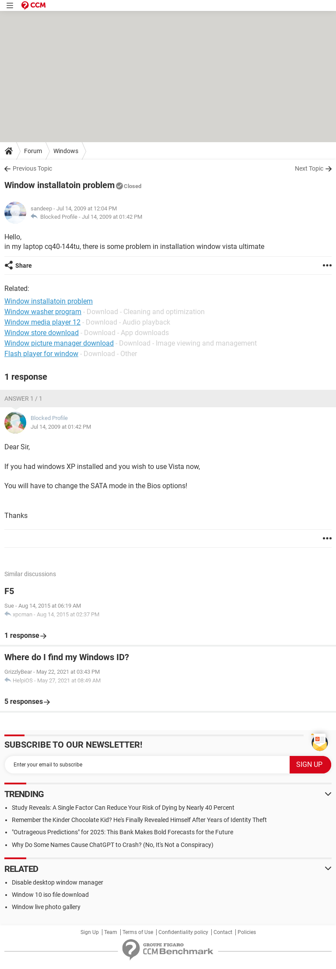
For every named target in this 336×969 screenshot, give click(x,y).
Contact (223, 932)
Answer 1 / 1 (23, 398)
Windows (65, 150)
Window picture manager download (59, 343)
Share (23, 265)
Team (110, 932)
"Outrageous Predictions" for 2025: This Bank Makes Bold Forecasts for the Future (122, 832)
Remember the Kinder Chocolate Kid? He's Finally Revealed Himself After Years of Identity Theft (139, 819)
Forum (33, 150)
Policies (247, 932)
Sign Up (89, 932)
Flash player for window (41, 354)
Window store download (41, 333)
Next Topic (309, 168)
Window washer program (42, 312)
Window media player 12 (42, 322)
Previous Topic (32, 168)
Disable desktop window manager (57, 882)
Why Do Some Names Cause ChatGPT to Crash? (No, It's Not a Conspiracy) (113, 844)
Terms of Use (137, 932)
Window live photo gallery (46, 906)
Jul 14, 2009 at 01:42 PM (112, 216)
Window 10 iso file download (50, 894)
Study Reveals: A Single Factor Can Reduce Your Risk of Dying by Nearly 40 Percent (123, 807)
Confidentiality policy (183, 932)
